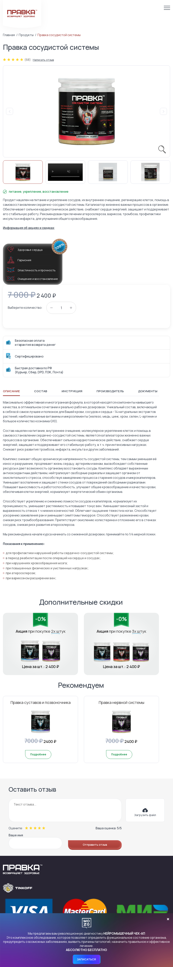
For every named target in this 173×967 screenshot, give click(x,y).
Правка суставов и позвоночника (41, 702)
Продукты (26, 35)
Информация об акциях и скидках (28, 228)
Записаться (86, 959)
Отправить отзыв (95, 844)
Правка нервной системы (121, 702)
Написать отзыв (43, 60)
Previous (9, 111)
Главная (9, 35)
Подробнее (38, 754)
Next (163, 111)
